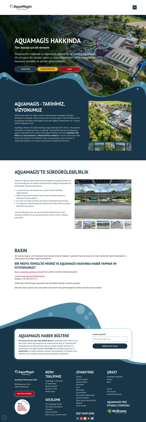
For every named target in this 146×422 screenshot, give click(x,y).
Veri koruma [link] (111, 392)
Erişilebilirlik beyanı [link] (114, 395)
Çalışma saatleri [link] (82, 380)
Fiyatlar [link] (79, 377)
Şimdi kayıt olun (110, 347)
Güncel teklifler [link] (81, 383)
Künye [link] (109, 390)
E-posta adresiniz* (99, 335)
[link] (22, 415)
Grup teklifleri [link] (81, 393)
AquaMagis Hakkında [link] (115, 377)
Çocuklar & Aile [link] (51, 389)
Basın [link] (109, 383)
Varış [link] (78, 388)
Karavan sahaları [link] (51, 413)
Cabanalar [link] (49, 410)
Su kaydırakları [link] (50, 384)
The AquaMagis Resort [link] (53, 405)
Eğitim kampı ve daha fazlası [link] (56, 415)
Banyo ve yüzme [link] (51, 387)
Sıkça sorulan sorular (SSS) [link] (86, 401)
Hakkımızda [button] (25, 69)
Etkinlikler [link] (80, 385)
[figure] (110, 122)
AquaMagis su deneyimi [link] (54, 382)
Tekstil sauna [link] (50, 392)
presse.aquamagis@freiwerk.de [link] (33, 277)
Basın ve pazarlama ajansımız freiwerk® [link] (29, 273)
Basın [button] (71, 69)
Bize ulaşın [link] (80, 391)
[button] (135, 7)
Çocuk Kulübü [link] (81, 406)
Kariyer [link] (109, 380)
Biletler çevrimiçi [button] (24, 395)
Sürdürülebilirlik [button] (49, 69)
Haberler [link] (79, 404)
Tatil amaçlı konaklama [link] (53, 407)
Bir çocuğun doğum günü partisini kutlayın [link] (85, 397)
